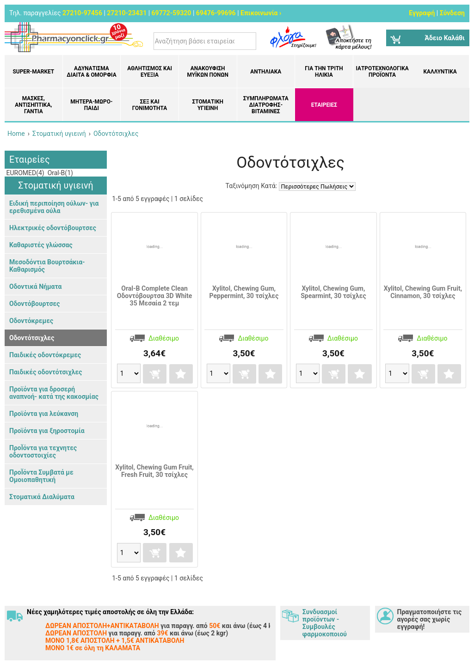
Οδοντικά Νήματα (35, 286)
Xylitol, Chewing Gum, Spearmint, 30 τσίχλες (333, 292)
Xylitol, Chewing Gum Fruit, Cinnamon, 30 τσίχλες (423, 292)
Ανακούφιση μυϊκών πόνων (207, 71)
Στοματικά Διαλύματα (41, 496)
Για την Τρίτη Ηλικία (324, 71)
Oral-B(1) (59, 173)
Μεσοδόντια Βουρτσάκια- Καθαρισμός (47, 265)
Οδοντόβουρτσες (34, 303)
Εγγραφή (422, 13)
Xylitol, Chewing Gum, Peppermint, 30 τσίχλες (244, 292)
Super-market (33, 71)
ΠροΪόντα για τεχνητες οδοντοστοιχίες (43, 451)
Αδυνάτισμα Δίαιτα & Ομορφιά (91, 71)
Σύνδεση (452, 13)
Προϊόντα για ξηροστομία (47, 430)
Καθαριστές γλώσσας (41, 245)
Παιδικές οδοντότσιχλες (45, 372)
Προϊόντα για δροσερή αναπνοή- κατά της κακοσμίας (53, 392)
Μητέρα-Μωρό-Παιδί (91, 104)
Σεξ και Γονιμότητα (149, 104)
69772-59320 (171, 13)
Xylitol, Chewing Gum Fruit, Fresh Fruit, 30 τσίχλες (154, 471)
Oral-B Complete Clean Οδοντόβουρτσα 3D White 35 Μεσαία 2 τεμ (154, 296)
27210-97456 (82, 13)
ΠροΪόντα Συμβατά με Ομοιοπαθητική (41, 476)
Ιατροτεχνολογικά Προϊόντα (382, 71)
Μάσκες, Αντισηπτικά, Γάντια (33, 105)
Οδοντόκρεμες (31, 320)
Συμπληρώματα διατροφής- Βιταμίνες (266, 105)
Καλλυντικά (440, 71)
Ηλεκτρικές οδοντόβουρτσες (52, 228)
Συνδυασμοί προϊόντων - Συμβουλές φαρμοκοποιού (324, 623)
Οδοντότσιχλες (31, 338)
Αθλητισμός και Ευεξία (149, 71)
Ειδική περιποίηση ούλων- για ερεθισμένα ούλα (53, 207)
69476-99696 (216, 13)
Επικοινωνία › (260, 13)
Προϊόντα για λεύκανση (43, 413)
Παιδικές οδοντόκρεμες (45, 355)
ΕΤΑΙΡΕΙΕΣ (324, 105)
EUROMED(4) (24, 173)
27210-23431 (127, 13)
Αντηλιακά (265, 71)
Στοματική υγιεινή (207, 104)
